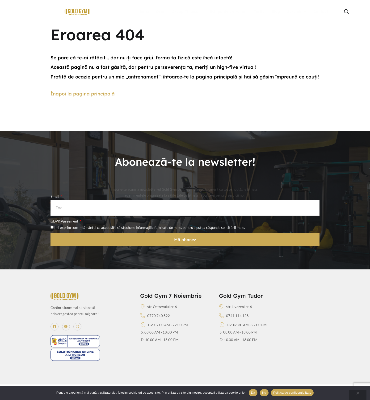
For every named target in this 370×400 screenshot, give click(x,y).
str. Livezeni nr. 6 (235, 307)
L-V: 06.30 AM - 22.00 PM (243, 325)
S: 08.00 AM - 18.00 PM (159, 332)
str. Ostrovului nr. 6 (158, 307)
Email (55, 196)
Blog (276, 11)
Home (143, 11)
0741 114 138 (234, 316)
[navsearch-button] (346, 11)
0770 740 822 (155, 316)
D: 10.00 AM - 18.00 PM (160, 340)
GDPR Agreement (64, 221)
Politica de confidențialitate (292, 392)
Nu (264, 392)
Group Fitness (187, 12)
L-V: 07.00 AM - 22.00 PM (164, 325)
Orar (160, 11)
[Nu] (357, 395)
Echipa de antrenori (228, 11)
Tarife (259, 11)
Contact (320, 11)
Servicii (296, 12)
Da (253, 392)
